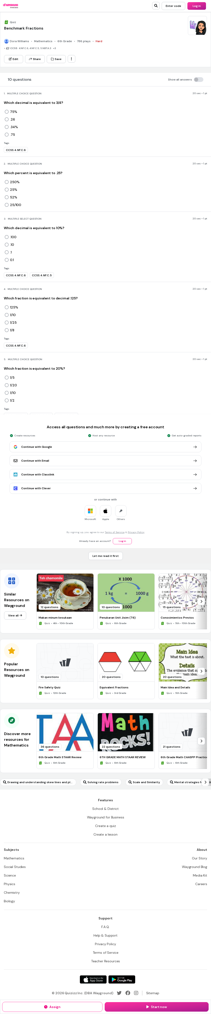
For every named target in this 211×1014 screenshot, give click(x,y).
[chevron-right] (201, 601)
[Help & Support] (105, 935)
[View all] (15, 615)
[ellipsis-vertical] (71, 59)
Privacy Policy (136, 532)
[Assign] (52, 1007)
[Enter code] (173, 6)
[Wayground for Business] (105, 817)
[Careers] (201, 884)
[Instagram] (136, 993)
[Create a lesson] (105, 834)
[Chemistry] (12, 892)
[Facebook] (127, 993)
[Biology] (9, 901)
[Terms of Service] (105, 952)
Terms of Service (114, 532)
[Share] (35, 59)
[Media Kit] (200, 875)
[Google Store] (121, 979)
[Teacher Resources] (105, 961)
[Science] (10, 875)
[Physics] (9, 884)
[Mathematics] (14, 858)
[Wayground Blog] (194, 867)
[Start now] (156, 1007)
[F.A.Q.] (105, 927)
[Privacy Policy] (105, 944)
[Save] (56, 59)
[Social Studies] (15, 867)
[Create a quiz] (105, 826)
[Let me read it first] (105, 556)
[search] (156, 6)
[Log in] (196, 6)
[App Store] (93, 979)
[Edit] (13, 59)
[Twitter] (119, 993)
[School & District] (105, 809)
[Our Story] (199, 858)
